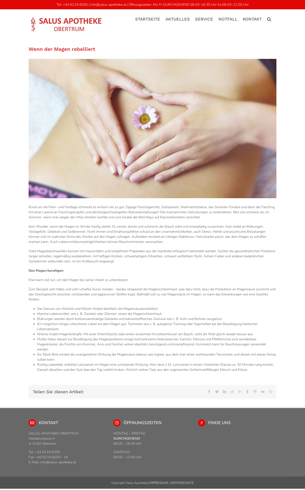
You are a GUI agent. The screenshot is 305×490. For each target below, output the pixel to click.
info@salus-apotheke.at (108, 4)
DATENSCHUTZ (182, 483)
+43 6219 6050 (75, 4)
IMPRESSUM (158, 483)
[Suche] (269, 19)
